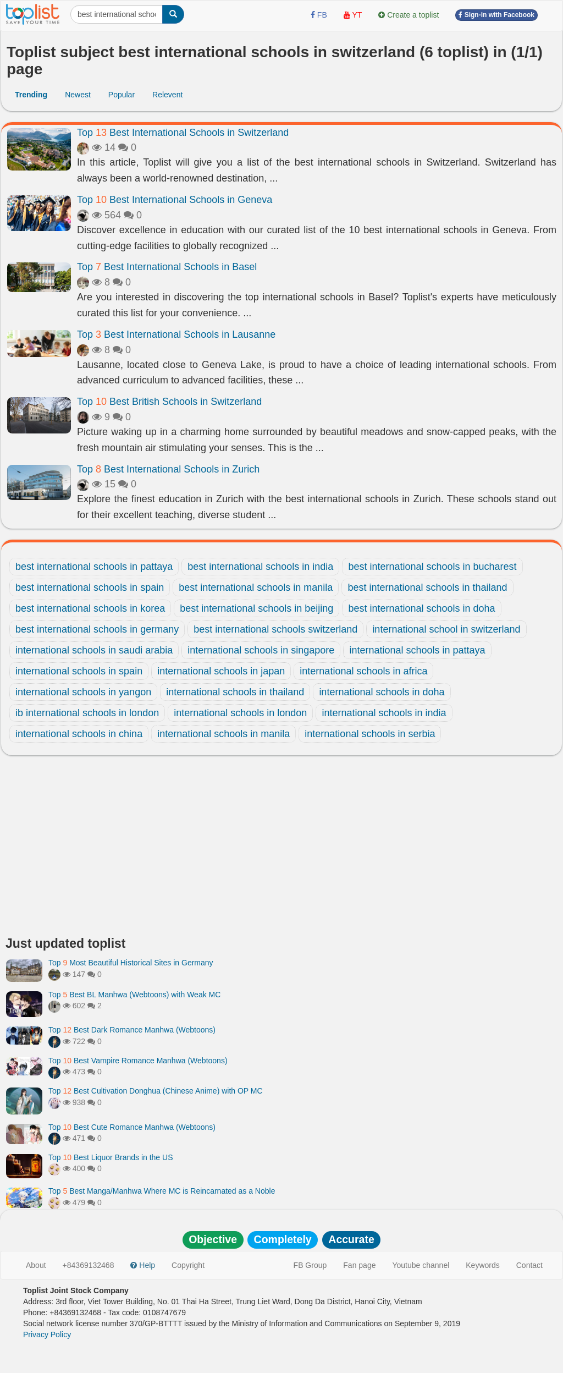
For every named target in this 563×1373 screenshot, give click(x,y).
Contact (529, 1265)
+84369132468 (88, 1265)
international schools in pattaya (417, 650)
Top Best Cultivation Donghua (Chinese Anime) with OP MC (155, 1090)
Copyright (188, 1265)
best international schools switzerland (275, 629)
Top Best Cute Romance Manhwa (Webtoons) (132, 1127)
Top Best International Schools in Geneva (174, 199)
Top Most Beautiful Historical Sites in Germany (130, 962)
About (36, 1265)
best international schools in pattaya (94, 566)
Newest (78, 94)
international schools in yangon (83, 692)
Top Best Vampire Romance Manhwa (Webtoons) (138, 1060)
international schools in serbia (370, 733)
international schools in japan (221, 671)
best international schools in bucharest (432, 566)
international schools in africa (363, 671)
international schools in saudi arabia (94, 650)
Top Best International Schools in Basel (167, 266)
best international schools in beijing (256, 608)
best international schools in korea (90, 608)
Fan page (359, 1265)
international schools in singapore (260, 650)
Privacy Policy (47, 1334)
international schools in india (384, 712)
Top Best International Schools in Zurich (168, 469)
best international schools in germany (97, 629)
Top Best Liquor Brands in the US (110, 1157)
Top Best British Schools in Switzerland (169, 401)
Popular (121, 94)
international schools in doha (381, 692)
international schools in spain (78, 671)
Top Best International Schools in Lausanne (176, 334)
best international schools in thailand (427, 587)
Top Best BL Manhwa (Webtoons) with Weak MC (134, 994)
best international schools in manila (256, 587)
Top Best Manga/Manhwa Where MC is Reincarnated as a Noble (161, 1191)
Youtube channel (420, 1265)
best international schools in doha (421, 608)
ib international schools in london (87, 712)
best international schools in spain (89, 587)
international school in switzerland (446, 629)
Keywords (482, 1265)
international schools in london (240, 712)
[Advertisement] (281, 849)
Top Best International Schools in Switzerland (183, 132)
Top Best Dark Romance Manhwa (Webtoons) (132, 1029)
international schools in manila (223, 733)
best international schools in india (260, 566)
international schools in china (78, 733)
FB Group (310, 1265)
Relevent (167, 94)
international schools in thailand (235, 692)
